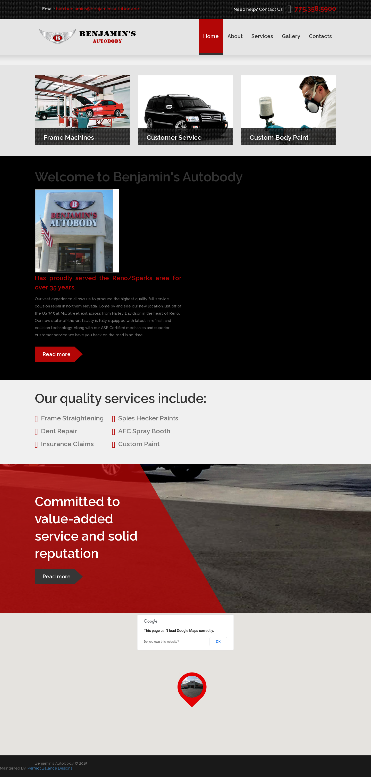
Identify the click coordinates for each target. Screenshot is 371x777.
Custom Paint (138, 444)
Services (262, 36)
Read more (57, 354)
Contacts (320, 36)
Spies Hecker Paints (148, 418)
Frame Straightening (72, 418)
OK (218, 642)
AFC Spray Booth (144, 431)
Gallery (291, 36)
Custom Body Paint (275, 137)
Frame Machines (65, 137)
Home (211, 36)
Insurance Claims (67, 444)
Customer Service (170, 137)
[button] (195, 689)
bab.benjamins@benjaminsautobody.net (98, 8)
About (235, 36)
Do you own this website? (161, 641)
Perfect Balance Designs (50, 768)
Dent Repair (59, 431)
